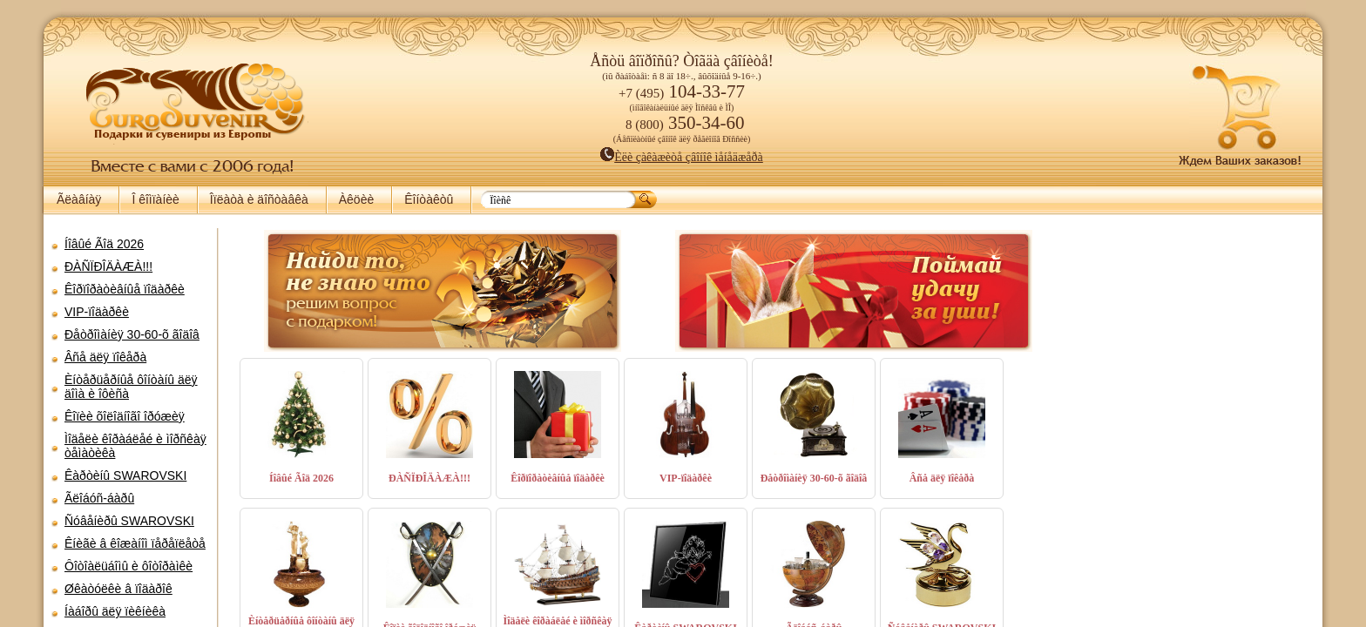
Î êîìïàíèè (155, 199)
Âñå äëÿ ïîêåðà (105, 357)
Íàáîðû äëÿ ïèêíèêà (115, 611)
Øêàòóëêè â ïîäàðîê (118, 589)
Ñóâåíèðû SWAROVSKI (129, 521)
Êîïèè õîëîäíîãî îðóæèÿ (124, 416)
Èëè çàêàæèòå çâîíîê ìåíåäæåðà (681, 157)
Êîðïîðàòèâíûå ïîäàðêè (124, 289)
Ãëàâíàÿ (79, 199)
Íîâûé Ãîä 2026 (104, 244)
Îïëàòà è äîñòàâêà (259, 199)
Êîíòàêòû (428, 199)
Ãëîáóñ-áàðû (99, 498)
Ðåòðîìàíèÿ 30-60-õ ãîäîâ (131, 334)
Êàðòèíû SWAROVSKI (125, 475)
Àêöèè (356, 199)
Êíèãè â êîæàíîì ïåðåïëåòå (135, 543)
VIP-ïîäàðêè (96, 312)
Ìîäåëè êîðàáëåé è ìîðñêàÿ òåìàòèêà (135, 446)
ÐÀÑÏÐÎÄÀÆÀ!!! (108, 266)
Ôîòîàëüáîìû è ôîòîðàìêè (128, 566)
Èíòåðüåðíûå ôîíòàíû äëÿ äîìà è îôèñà (131, 387)
